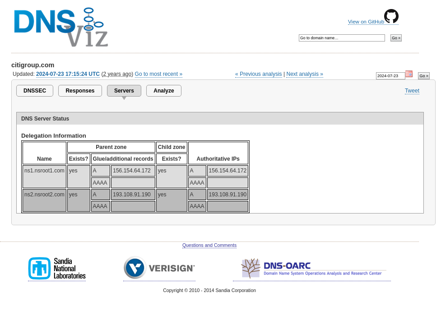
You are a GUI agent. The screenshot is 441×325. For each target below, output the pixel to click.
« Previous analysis (258, 74)
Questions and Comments (209, 245)
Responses (79, 91)
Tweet (412, 91)
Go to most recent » (159, 74)
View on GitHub (373, 21)
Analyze (163, 91)
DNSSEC (34, 91)
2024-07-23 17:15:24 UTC (68, 74)
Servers (124, 91)
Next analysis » (304, 74)
